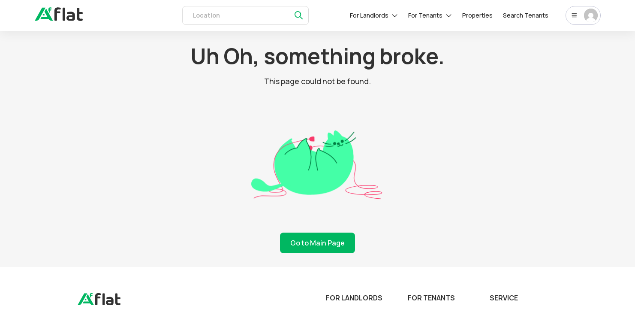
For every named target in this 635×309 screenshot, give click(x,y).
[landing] (99, 303)
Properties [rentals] (477, 15)
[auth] (59, 18)
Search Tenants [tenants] (525, 15)
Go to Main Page (317, 243)
